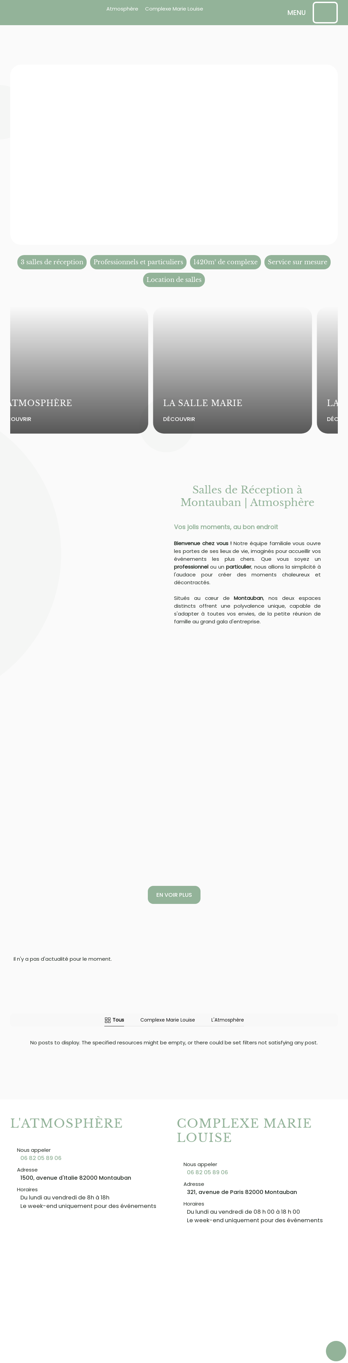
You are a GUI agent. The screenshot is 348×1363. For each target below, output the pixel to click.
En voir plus (174, 894)
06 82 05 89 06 (41, 1158)
